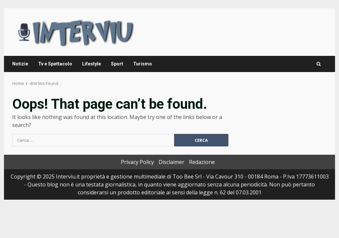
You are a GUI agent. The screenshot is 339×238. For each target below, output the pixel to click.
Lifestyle (91, 63)
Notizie (20, 63)
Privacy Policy (137, 162)
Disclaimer (171, 162)
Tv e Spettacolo (55, 63)
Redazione (202, 162)
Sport (117, 63)
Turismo (142, 63)
